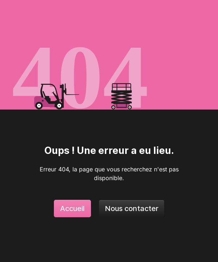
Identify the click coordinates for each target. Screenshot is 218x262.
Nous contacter (131, 208)
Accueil (72, 208)
